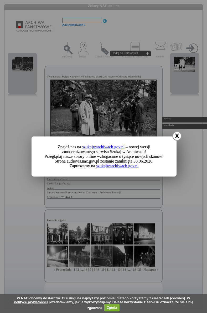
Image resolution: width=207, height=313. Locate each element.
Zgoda (112, 308)
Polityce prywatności (31, 302)
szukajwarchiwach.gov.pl (103, 147)
